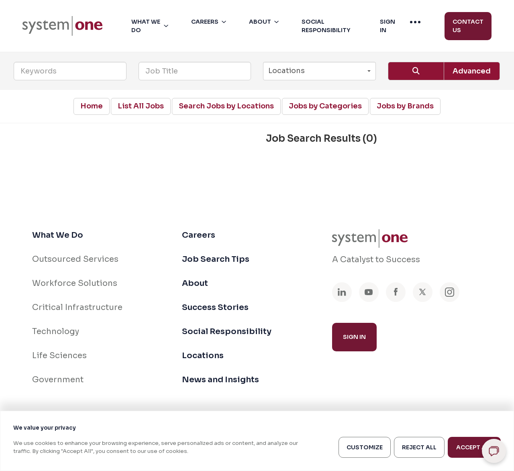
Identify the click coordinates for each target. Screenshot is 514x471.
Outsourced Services (75, 259)
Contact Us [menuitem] (468, 26)
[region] (257, 441)
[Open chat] (494, 451)
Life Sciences (59, 356)
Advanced (472, 71)
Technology (55, 331)
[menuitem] (62, 26)
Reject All (419, 447)
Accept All (474, 447)
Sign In (354, 337)
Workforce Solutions (74, 283)
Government (58, 380)
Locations (203, 356)
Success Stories (215, 307)
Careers (198, 235)
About (195, 283)
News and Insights (220, 380)
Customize (365, 447)
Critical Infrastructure (77, 307)
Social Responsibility (226, 331)
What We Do (57, 235)
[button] (151, 26)
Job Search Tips (215, 259)
